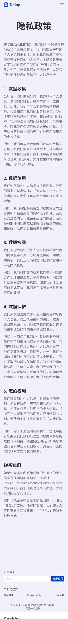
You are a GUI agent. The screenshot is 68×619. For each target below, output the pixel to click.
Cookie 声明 (34, 595)
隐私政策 (9, 595)
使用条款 (59, 595)
